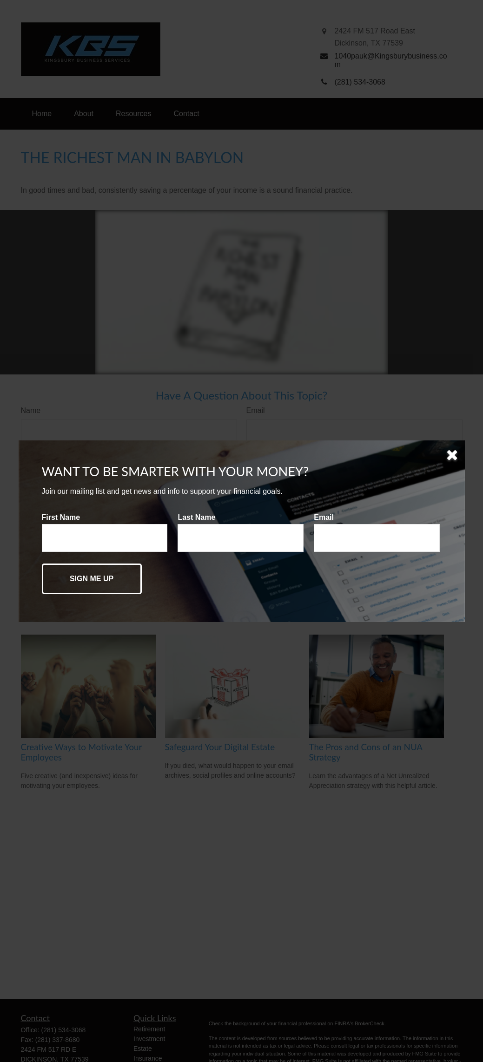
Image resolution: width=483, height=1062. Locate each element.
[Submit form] (92, 579)
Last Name (196, 517)
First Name (61, 517)
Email (324, 517)
